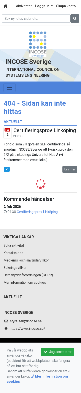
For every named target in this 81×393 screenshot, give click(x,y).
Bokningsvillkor (15, 268)
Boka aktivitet (13, 245)
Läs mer (69, 169)
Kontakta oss (13, 253)
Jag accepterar (57, 352)
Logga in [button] (42, 6)
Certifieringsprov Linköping (44, 130)
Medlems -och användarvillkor (26, 260)
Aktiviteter (24, 6)
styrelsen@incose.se (26, 321)
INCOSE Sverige (28, 61)
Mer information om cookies (24, 282)
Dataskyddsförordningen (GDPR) (28, 275)
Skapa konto (66, 6)
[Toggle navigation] (9, 87)
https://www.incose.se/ (27, 328)
